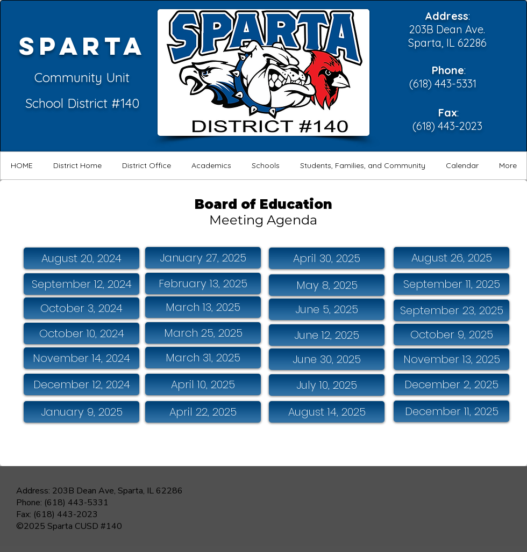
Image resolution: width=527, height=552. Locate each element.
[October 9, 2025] (451, 334)
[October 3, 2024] (81, 308)
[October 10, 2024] (81, 333)
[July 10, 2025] (326, 385)
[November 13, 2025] (451, 359)
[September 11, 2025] (451, 284)
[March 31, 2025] (203, 357)
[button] (76, 165)
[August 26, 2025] (451, 257)
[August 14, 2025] (326, 412)
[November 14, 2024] (81, 358)
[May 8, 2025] (326, 285)
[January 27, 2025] (203, 257)
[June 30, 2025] (326, 359)
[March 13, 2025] (203, 307)
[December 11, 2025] (451, 411)
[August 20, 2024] (81, 258)
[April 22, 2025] (203, 412)
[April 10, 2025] (203, 384)
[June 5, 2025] (326, 309)
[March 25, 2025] (203, 333)
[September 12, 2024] (81, 284)
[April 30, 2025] (326, 258)
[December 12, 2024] (81, 384)
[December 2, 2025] (451, 384)
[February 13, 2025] (203, 283)
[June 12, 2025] (326, 335)
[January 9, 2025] (81, 412)
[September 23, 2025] (451, 310)
